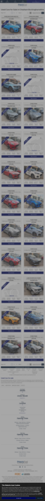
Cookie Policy (37, 491)
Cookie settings (39, 498)
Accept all (18, 498)
